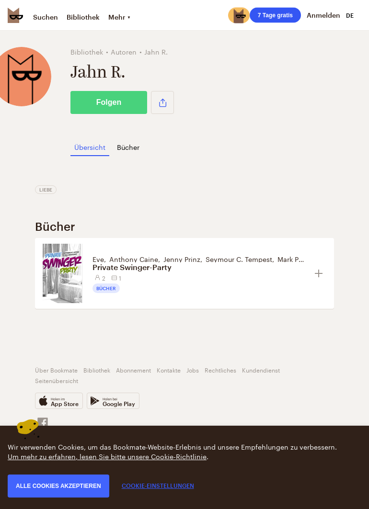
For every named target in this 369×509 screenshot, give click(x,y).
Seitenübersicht (56, 380)
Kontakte (169, 369)
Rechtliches (220, 369)
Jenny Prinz (181, 258)
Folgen (108, 102)
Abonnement (133, 369)
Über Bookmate (56, 369)
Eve (98, 258)
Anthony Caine (133, 258)
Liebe (45, 189)
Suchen (45, 17)
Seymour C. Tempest (239, 258)
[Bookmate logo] (15, 15)
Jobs (192, 369)
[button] (162, 102)
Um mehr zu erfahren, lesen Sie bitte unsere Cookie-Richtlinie (107, 456)
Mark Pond (294, 258)
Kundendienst (261, 369)
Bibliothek (83, 17)
